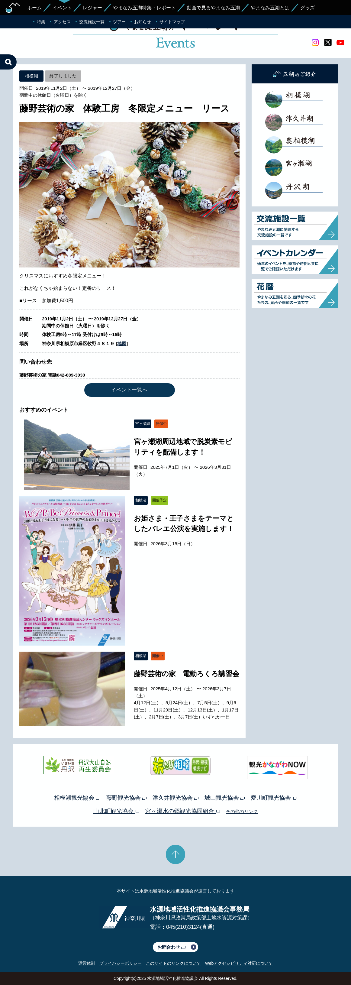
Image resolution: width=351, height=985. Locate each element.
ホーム (34, 7)
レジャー (92, 7)
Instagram (315, 42)
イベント (62, 7)
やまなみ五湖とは (270, 7)
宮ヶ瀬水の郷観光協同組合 (182, 811)
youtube (340, 42)
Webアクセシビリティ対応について (239, 963)
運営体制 (86, 963)
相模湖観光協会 (77, 798)
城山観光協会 (224, 798)
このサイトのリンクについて (173, 963)
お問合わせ (171, 947)
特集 (41, 21)
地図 (121, 343)
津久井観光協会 (175, 798)
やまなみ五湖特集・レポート (144, 7)
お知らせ (142, 21)
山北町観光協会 (116, 811)
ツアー (119, 21)
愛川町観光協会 (274, 798)
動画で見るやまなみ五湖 (213, 7)
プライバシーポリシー (120, 963)
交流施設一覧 (92, 21)
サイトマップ (172, 21)
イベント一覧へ (129, 389)
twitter (328, 42)
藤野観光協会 (126, 798)
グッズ (307, 7)
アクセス (62, 21)
